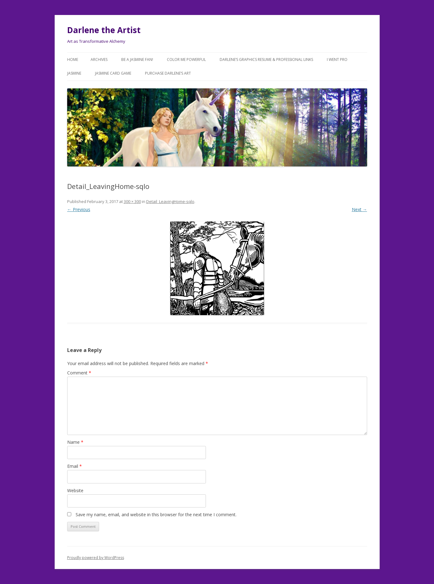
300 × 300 (132, 201)
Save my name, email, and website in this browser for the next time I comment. (156, 514)
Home (72, 59)
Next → (359, 209)
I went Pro (337, 59)
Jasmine (74, 73)
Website (75, 490)
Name (75, 442)
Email (74, 466)
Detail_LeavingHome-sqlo (170, 201)
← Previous (78, 209)
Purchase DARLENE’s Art (168, 73)
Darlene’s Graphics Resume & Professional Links (266, 59)
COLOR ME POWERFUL (186, 59)
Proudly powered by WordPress (95, 557)
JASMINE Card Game (113, 73)
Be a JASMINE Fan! (137, 59)
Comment (79, 373)
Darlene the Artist (104, 30)
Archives (99, 59)
